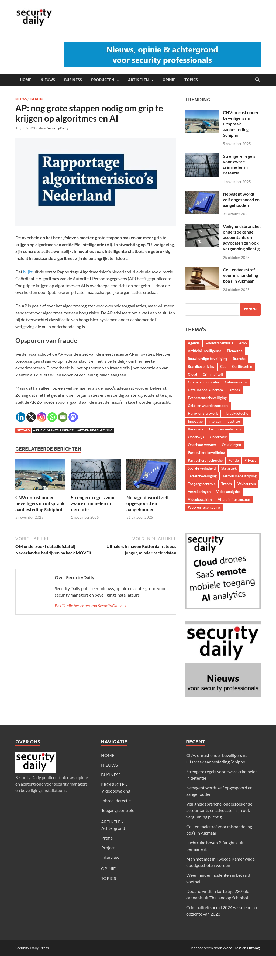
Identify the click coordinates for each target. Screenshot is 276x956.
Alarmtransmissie (219, 343)
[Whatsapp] (52, 417)
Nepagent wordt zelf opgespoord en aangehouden (147, 503)
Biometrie (235, 351)
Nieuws (21, 99)
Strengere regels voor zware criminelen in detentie (93, 503)
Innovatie (195, 421)
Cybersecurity (236, 382)
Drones (234, 390)
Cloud (192, 374)
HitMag (253, 947)
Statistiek (229, 468)
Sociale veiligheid (202, 468)
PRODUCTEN (102, 80)
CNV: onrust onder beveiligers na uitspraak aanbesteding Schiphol (39, 503)
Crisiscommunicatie (203, 382)
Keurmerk (195, 429)
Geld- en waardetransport (208, 405)
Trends (226, 484)
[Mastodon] (73, 417)
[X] (31, 417)
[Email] (62, 417)
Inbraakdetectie (235, 413)
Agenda (194, 343)
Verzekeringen (199, 491)
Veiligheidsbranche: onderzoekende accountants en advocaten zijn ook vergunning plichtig (242, 237)
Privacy (250, 460)
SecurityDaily (57, 128)
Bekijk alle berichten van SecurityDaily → (91, 605)
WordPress (232, 947)
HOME (25, 80)
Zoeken (250, 309)
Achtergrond (113, 828)
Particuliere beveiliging (206, 452)
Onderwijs (196, 437)
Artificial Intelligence (53, 430)
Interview (110, 857)
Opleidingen (231, 445)
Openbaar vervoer (202, 445)
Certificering (242, 366)
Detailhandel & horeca (205, 390)
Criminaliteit (213, 374)
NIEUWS (47, 80)
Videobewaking (200, 499)
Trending (36, 99)
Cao (223, 366)
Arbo (243, 343)
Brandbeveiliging (201, 366)
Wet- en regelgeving (95, 430)
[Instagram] (41, 417)
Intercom (215, 421)
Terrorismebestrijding (239, 476)
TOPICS (191, 80)
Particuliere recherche (205, 460)
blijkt (28, 271)
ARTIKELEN (138, 80)
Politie (233, 460)
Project (108, 847)
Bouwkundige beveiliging (207, 359)
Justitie (234, 421)
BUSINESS (73, 80)
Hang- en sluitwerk (203, 413)
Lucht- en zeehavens (225, 429)
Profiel (107, 837)
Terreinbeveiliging (202, 476)
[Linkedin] (20, 417)
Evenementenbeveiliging (207, 398)
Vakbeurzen (246, 484)
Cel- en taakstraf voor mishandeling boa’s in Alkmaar (240, 275)
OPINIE (169, 80)
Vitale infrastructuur (234, 499)
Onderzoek (218, 437)
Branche (239, 359)
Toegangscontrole (202, 484)
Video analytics (228, 491)
